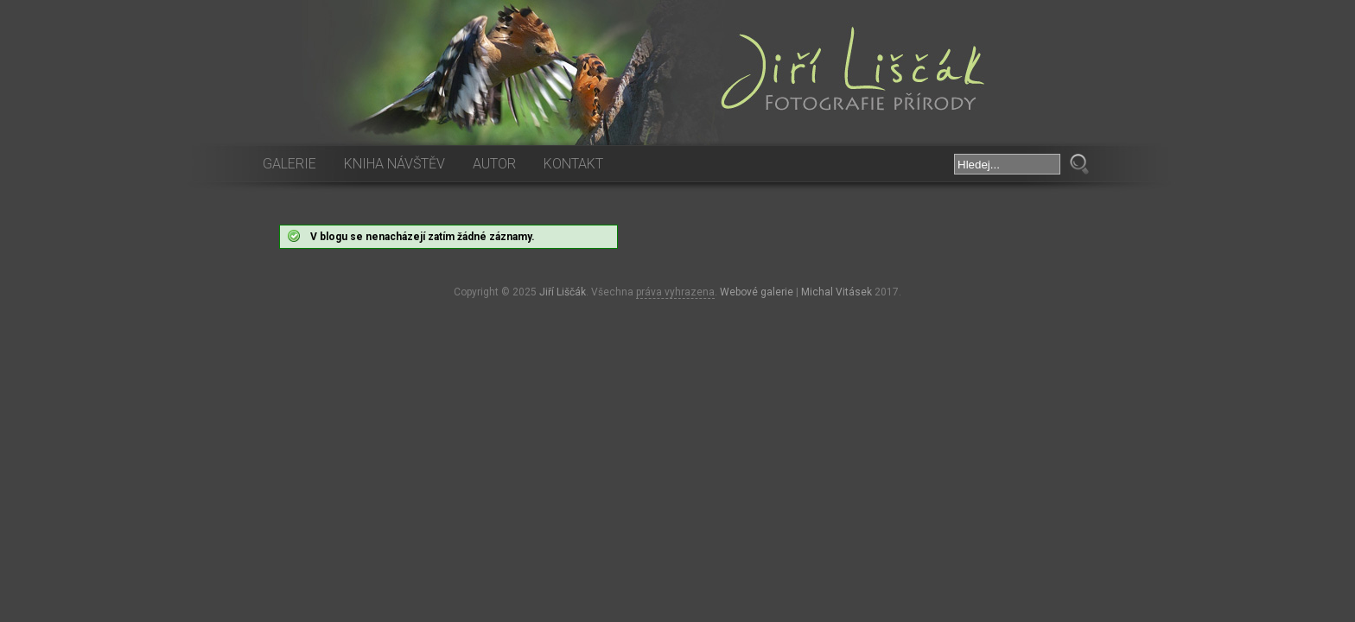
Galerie (289, 164)
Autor (494, 164)
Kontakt (573, 164)
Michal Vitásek (836, 292)
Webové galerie (756, 292)
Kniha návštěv (394, 164)
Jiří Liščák (562, 292)
